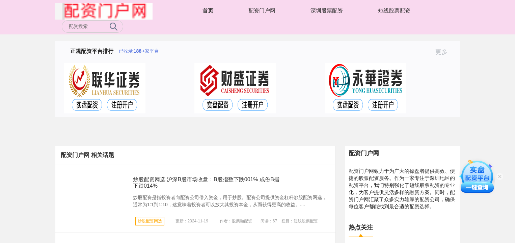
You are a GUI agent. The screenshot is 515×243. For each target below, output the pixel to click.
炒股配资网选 (150, 221)
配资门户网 (261, 11)
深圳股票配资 (326, 11)
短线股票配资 (394, 11)
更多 (444, 52)
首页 (207, 11)
